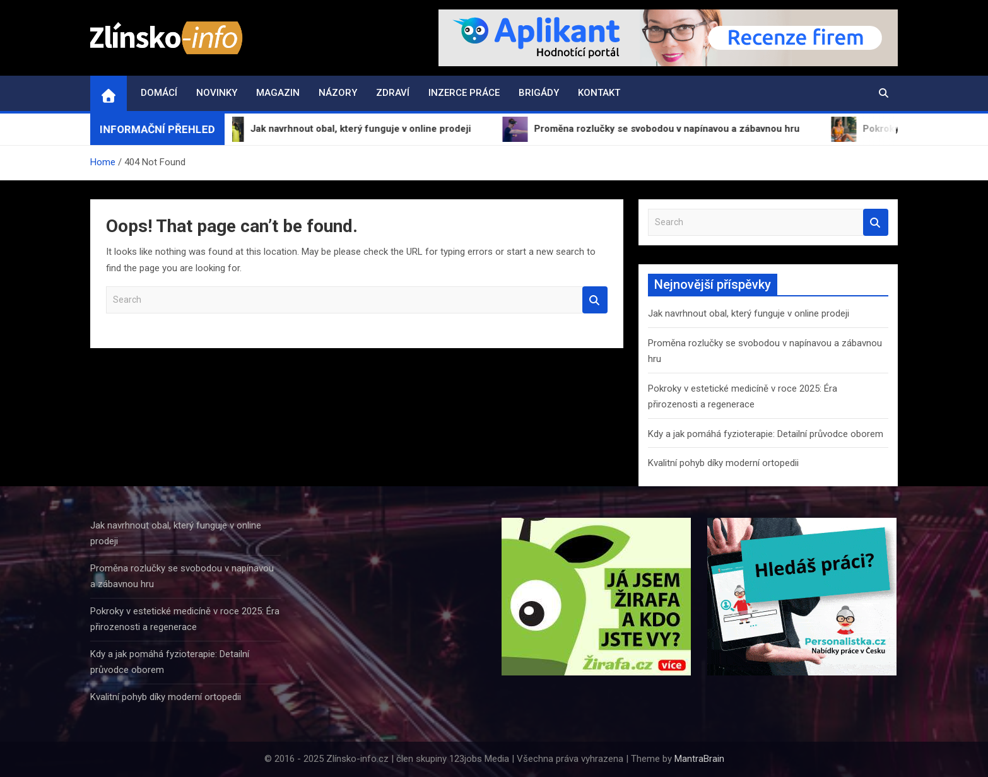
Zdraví (392, 92)
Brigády (539, 92)
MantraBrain (699, 758)
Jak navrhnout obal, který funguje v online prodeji (748, 313)
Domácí (159, 92)
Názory (338, 92)
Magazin (278, 92)
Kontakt (599, 92)
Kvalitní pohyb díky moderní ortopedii (723, 463)
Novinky (216, 92)
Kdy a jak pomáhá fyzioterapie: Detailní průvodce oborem (765, 434)
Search (595, 299)
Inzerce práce (464, 92)
